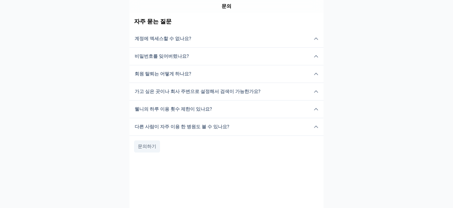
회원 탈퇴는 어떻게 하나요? (226, 74)
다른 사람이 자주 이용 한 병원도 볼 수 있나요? (226, 126)
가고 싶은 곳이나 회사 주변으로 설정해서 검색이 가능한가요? (226, 91)
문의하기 (147, 146)
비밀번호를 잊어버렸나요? (226, 56)
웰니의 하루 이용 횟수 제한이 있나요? (226, 109)
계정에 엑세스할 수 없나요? (226, 38)
